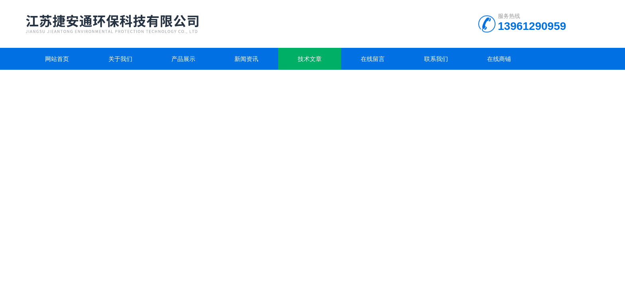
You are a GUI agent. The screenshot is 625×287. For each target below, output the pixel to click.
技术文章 (310, 58)
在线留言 (373, 58)
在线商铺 (499, 58)
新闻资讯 (246, 58)
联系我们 (436, 58)
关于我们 (120, 58)
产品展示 (183, 58)
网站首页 (57, 58)
